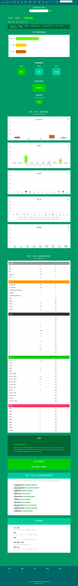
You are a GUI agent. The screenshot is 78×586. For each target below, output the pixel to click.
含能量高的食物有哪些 (27, 490)
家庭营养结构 (30, 2)
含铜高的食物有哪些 (25, 493)
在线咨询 (48, 574)
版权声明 (23, 573)
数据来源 (23, 571)
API (54, 1)
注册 (73, 2)
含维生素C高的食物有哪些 (29, 505)
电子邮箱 (48, 571)
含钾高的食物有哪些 (25, 499)
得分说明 (20, 27)
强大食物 (18, 2)
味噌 (15, 537)
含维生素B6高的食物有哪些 (31, 508)
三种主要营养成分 (12, 25)
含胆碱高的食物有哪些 (27, 511)
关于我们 (35, 571)
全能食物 (22, 2)
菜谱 (56, 25)
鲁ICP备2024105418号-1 (39, 583)
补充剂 (12, 2)
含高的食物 (19, 485)
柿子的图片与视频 (39, 467)
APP (52, 1)
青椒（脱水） (17, 547)
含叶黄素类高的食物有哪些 (30, 485)
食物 (7, 2)
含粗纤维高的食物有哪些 (29, 496)
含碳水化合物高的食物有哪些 (32, 488)
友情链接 (60, 571)
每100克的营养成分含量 (35, 25)
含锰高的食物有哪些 (25, 502)
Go (61, 3)
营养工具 (15, 2)
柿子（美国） (17, 527)
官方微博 (48, 573)
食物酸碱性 (20, 25)
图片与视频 (61, 25)
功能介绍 (57, 2)
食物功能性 (26, 25)
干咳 (39, 102)
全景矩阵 (43, 2)
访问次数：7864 (29, 18)
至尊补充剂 (25, 2)
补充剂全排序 (35, 2)
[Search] (66, 1)
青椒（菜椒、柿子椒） (19, 542)
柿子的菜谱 (39, 461)
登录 (75, 2)
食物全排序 (39, 2)
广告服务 (35, 574)
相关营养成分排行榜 (13, 27)
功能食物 (39, 88)
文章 (49, 2)
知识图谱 (46, 2)
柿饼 (15, 532)
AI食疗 (9, 2)
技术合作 (35, 573)
